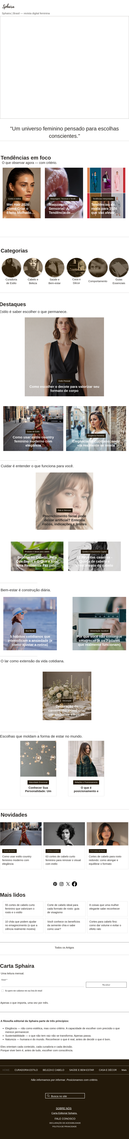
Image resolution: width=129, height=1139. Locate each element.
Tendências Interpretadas (103, 199)
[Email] (42, 984)
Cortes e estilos (14, 199)
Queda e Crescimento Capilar (94, 552)
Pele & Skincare (64, 510)
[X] (68, 884)
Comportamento (97, 281)
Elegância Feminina (96, 436)
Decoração (67, 701)
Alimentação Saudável (99, 631)
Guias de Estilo (33, 432)
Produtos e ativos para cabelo (37, 552)
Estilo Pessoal (64, 381)
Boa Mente (30, 631)
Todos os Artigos (64, 947)
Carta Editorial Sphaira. (64, 1113)
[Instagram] (61, 884)
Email (4, 980)
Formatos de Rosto (97, 851)
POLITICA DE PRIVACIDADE (64, 1126)
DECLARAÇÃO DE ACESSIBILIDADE (65, 1123)
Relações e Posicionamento (86, 782)
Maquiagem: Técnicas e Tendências (64, 199)
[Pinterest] (55, 884)
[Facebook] (74, 884)
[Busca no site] (65, 1096)
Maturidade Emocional (38, 782)
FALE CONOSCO (65, 1118)
